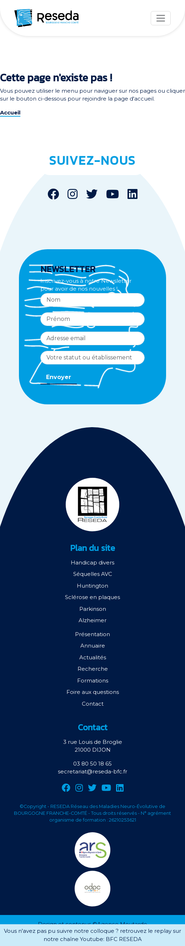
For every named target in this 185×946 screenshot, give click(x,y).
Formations (92, 680)
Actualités (92, 657)
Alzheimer (92, 620)
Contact (93, 703)
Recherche (93, 668)
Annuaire (92, 645)
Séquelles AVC (92, 574)
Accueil (10, 112)
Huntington (92, 585)
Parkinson (92, 608)
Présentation (92, 634)
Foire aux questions (92, 692)
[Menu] (161, 18)
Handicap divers (92, 562)
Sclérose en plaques (92, 597)
